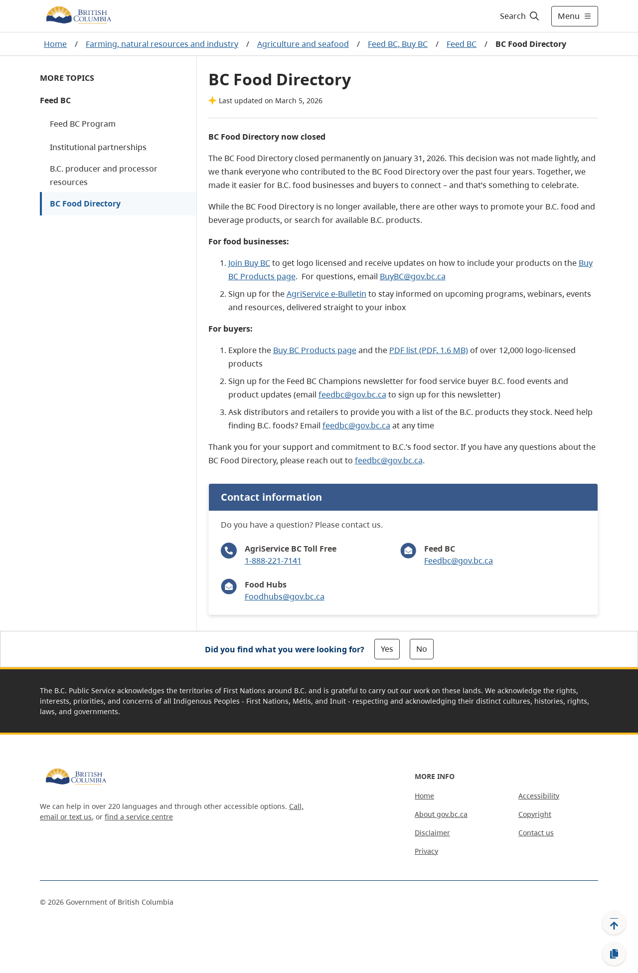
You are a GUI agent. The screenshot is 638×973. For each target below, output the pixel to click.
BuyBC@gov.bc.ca (413, 276)
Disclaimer (432, 832)
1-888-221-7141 (273, 560)
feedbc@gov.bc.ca (352, 394)
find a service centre (139, 816)
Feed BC (462, 43)
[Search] (520, 15)
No (421, 648)
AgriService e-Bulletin (326, 293)
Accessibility (538, 795)
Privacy (426, 851)
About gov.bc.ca (441, 814)
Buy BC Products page (314, 350)
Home (55, 43)
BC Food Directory (85, 203)
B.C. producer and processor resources (104, 175)
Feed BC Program (83, 123)
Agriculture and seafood (303, 43)
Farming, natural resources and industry (162, 43)
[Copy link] (614, 954)
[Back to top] (614, 923)
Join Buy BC (249, 262)
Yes (387, 648)
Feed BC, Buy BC (398, 43)
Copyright (534, 814)
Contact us (536, 832)
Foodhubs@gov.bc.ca (284, 596)
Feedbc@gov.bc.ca (458, 560)
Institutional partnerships (98, 147)
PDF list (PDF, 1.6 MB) (428, 350)
